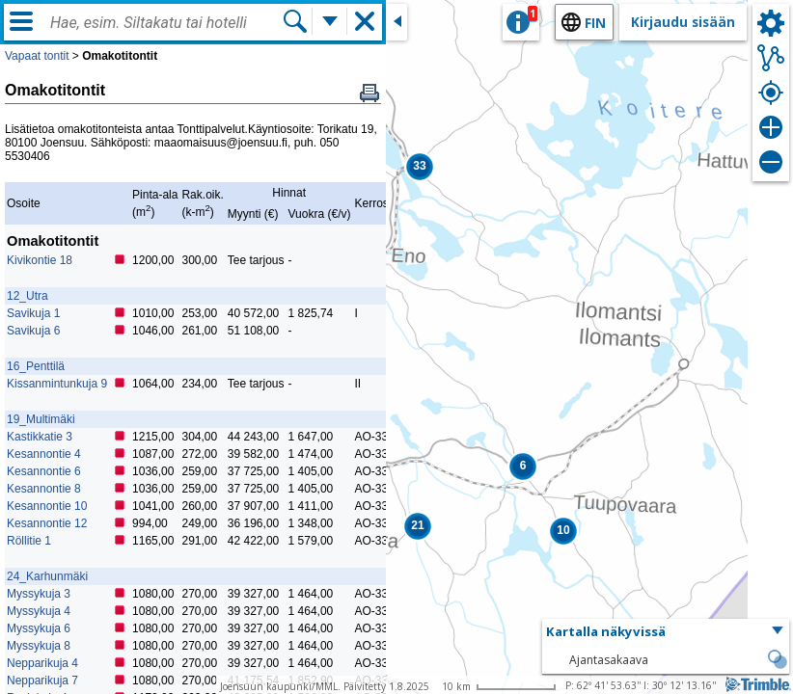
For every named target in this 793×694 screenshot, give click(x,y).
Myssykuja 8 (38, 646)
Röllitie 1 (29, 540)
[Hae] (295, 21)
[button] (419, 166)
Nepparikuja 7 (42, 680)
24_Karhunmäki (47, 576)
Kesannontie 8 (44, 488)
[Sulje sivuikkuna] (396, 22)
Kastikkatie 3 (39, 436)
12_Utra (27, 296)
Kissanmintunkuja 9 (57, 383)
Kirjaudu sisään (683, 22)
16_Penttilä (36, 366)
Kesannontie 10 (47, 506)
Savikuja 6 (33, 330)
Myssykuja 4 (38, 611)
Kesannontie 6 (44, 471)
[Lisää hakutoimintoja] (329, 21)
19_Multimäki (41, 419)
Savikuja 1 (33, 313)
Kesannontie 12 (47, 523)
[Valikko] (21, 21)
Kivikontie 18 (39, 260)
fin (595, 22)
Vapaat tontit (37, 56)
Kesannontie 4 (44, 454)
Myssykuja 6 (38, 628)
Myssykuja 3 (38, 594)
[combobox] (166, 23)
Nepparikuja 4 (42, 663)
